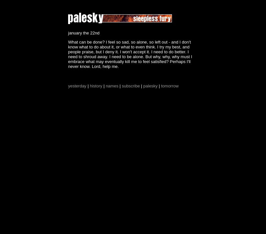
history (96, 86)
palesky (150, 86)
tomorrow (169, 86)
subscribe (131, 86)
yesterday (77, 86)
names (112, 86)
